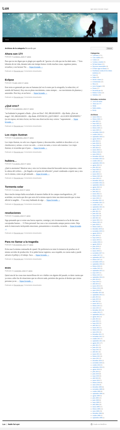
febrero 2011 (96, 356)
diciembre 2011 (97, 334)
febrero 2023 (96, 176)
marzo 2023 (96, 174)
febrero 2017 (96, 259)
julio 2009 (96, 398)
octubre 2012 (96, 312)
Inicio (7, 40)
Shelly (94, 106)
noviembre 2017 (97, 253)
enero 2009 (96, 411)
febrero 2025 (96, 128)
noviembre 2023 (97, 158)
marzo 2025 (96, 125)
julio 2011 (96, 345)
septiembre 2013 (97, 295)
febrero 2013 (96, 306)
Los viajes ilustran (16, 134)
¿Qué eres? (12, 105)
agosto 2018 (96, 244)
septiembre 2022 (97, 185)
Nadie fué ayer (14, 424)
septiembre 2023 (97, 163)
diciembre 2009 (97, 387)
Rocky (94, 110)
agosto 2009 (96, 396)
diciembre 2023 (97, 156)
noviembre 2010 (97, 363)
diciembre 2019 (97, 229)
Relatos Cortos (97, 93)
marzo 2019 (96, 240)
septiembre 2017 (97, 257)
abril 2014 (96, 284)
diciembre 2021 (97, 200)
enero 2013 (96, 308)
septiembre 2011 (97, 341)
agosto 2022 (96, 187)
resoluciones (13, 212)
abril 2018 (96, 248)
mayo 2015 (96, 273)
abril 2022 (96, 191)
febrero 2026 (96, 119)
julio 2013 (96, 297)
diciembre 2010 (97, 360)
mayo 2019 (96, 237)
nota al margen (97, 86)
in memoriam (96, 82)
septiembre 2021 (97, 207)
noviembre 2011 (97, 336)
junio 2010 (96, 374)
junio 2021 (96, 213)
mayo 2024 (96, 145)
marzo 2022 (96, 194)
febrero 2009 (96, 409)
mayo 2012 (96, 323)
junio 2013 (96, 299)
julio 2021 (96, 211)
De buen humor (97, 64)
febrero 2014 (96, 288)
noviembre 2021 (97, 202)
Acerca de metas (97, 101)
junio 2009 (96, 400)
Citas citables (96, 57)
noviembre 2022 (97, 183)
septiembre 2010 (97, 367)
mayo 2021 (96, 216)
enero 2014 (96, 290)
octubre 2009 (96, 391)
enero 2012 (96, 332)
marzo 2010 (96, 380)
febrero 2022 (96, 196)
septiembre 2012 (97, 314)
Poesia (94, 88)
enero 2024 (96, 154)
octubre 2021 (96, 205)
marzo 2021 (96, 220)
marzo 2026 (96, 117)
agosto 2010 (96, 369)
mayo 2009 (96, 402)
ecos (8, 267)
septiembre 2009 (97, 393)
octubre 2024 (96, 134)
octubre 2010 (96, 365)
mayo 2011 (96, 349)
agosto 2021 (96, 209)
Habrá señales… (97, 108)
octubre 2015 (96, 268)
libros (94, 84)
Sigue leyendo (36, 67)
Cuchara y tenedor (98, 62)
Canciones (96, 55)
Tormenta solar (14, 186)
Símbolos (95, 95)
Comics (95, 60)
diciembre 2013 (97, 292)
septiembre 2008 (97, 418)
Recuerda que (18, 71)
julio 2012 (96, 319)
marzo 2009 (96, 407)
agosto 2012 (96, 317)
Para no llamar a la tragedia (21, 241)
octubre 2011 (96, 338)
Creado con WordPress (100, 424)
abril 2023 (96, 172)
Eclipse (9, 79)
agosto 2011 (96, 343)
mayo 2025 (96, 123)
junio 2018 (96, 246)
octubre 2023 (96, 161)
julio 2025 (96, 121)
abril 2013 (96, 301)
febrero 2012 (96, 330)
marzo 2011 (96, 354)
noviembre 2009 (97, 389)
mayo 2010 (96, 376)
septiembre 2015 (97, 270)
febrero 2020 (96, 227)
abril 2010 (96, 378)
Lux (5, 8)
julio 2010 (96, 371)
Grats (94, 75)
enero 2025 (96, 130)
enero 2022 (96, 198)
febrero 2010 (96, 382)
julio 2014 (96, 279)
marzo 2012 (96, 328)
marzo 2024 (96, 150)
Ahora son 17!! (14, 53)
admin (29, 57)
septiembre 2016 (97, 264)
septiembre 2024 (97, 136)
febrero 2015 (96, 275)
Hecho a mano (97, 79)
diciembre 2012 (97, 310)
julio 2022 (96, 189)
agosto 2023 (96, 165)
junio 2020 (96, 224)
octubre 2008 (96, 415)
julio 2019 (96, 235)
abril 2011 (96, 352)
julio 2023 (96, 167)
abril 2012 (96, 325)
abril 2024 (96, 147)
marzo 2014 (96, 286)
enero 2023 (96, 178)
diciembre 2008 (97, 413)
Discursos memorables (99, 66)
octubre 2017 (96, 255)
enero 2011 (96, 358)
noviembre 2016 (97, 262)
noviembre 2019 (97, 231)
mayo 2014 (96, 281)
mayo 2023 (96, 169)
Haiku (94, 77)
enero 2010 (96, 385)
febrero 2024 (96, 152)
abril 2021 (96, 218)
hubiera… (11, 160)
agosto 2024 (96, 139)
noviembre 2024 (97, 132)
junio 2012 (96, 321)
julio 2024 (96, 141)
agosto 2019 (96, 233)
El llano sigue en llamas (100, 68)
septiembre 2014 (97, 277)
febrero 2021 (96, 222)
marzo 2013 (96, 303)
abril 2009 (96, 404)
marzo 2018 (96, 251)
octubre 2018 (96, 242)
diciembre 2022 (97, 180)
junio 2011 (96, 347)
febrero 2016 (96, 266)
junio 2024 (96, 143)
